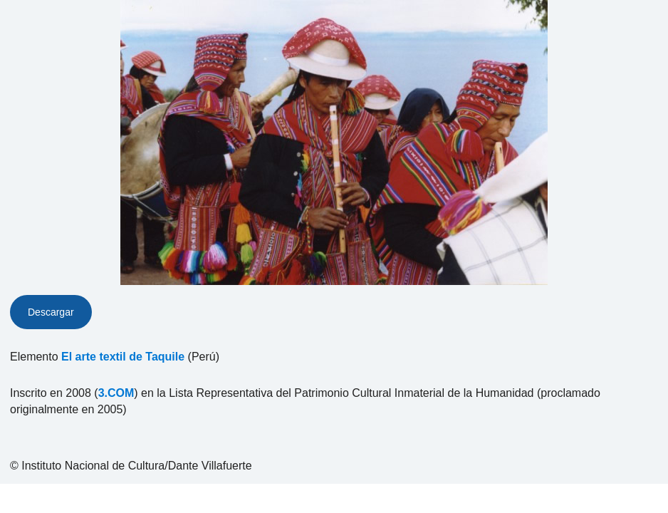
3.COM (116, 393)
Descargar (51, 312)
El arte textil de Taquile (122, 357)
